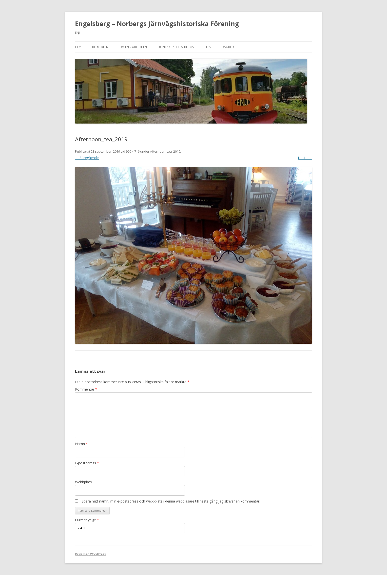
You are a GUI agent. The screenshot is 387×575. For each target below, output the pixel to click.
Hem (78, 47)
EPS (208, 47)
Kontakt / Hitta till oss (176, 47)
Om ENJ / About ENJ (133, 47)
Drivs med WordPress (90, 554)
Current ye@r (87, 520)
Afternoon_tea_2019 (165, 151)
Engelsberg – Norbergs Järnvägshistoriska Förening (157, 23)
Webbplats (83, 482)
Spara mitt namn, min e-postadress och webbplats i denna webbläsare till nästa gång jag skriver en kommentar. (171, 501)
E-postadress (87, 463)
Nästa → (305, 157)
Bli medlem (100, 47)
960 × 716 (132, 151)
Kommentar (86, 389)
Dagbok (228, 47)
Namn (81, 443)
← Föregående (87, 157)
